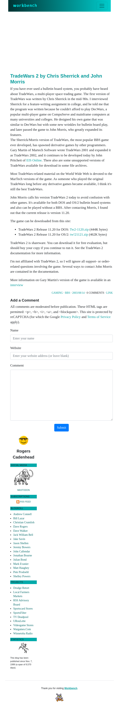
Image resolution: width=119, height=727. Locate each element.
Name (14, 330)
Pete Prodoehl (21, 572)
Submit (61, 427)
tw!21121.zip (79, 234)
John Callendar (21, 551)
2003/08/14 (78, 292)
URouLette (19, 621)
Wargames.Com (22, 629)
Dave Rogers (20, 526)
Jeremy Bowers (21, 547)
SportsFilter (19, 612)
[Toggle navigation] (102, 6)
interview (16, 285)
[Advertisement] (64, 42)
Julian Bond (20, 559)
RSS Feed (25, 501)
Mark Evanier (21, 563)
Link (109, 292)
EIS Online (34, 160)
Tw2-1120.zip (79, 229)
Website (15, 348)
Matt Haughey (21, 567)
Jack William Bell (23, 534)
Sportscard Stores (23, 608)
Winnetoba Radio (23, 633)
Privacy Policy (71, 317)
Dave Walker (20, 530)
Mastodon (23, 490)
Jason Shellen (20, 543)
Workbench (70, 688)
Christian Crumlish (23, 522)
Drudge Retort (21, 587)
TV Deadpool (20, 617)
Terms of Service (99, 317)
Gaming (57, 292)
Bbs (67, 292)
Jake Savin (19, 539)
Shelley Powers (21, 576)
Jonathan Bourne (22, 555)
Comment (17, 365)
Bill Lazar (18, 518)
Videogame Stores (23, 625)
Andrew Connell (22, 514)
